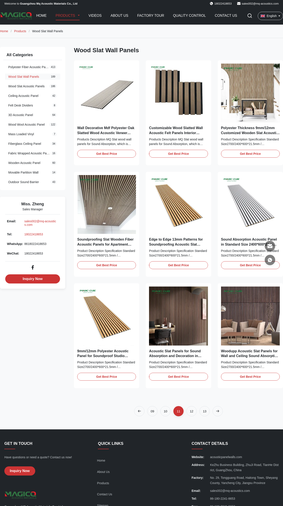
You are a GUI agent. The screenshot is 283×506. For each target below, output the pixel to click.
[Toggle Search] (249, 16)
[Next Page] (218, 411)
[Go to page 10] (165, 411)
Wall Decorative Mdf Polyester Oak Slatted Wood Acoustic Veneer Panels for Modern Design (105, 133)
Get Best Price (106, 153)
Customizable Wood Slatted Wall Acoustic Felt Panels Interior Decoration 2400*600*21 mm (176, 133)
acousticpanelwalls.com (226, 457)
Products (66, 15)
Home (41, 15)
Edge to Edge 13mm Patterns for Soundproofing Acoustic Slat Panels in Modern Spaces (176, 244)
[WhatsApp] (270, 260)
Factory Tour (150, 15)
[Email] (270, 246)
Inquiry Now (33, 279)
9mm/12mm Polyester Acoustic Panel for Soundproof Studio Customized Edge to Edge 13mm (104, 356)
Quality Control (189, 15)
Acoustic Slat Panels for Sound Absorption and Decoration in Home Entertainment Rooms (175, 356)
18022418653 (33, 234)
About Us (119, 15)
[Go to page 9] (152, 411)
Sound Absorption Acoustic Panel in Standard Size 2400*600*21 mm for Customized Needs (249, 244)
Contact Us (226, 15)
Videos (95, 15)
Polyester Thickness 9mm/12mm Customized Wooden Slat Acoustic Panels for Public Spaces (249, 133)
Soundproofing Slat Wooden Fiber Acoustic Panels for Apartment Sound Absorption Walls (105, 244)
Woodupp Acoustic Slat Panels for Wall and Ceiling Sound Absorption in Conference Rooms (250, 356)
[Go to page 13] (204, 411)
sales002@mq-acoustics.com (260, 3)
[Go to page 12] (191, 411)
